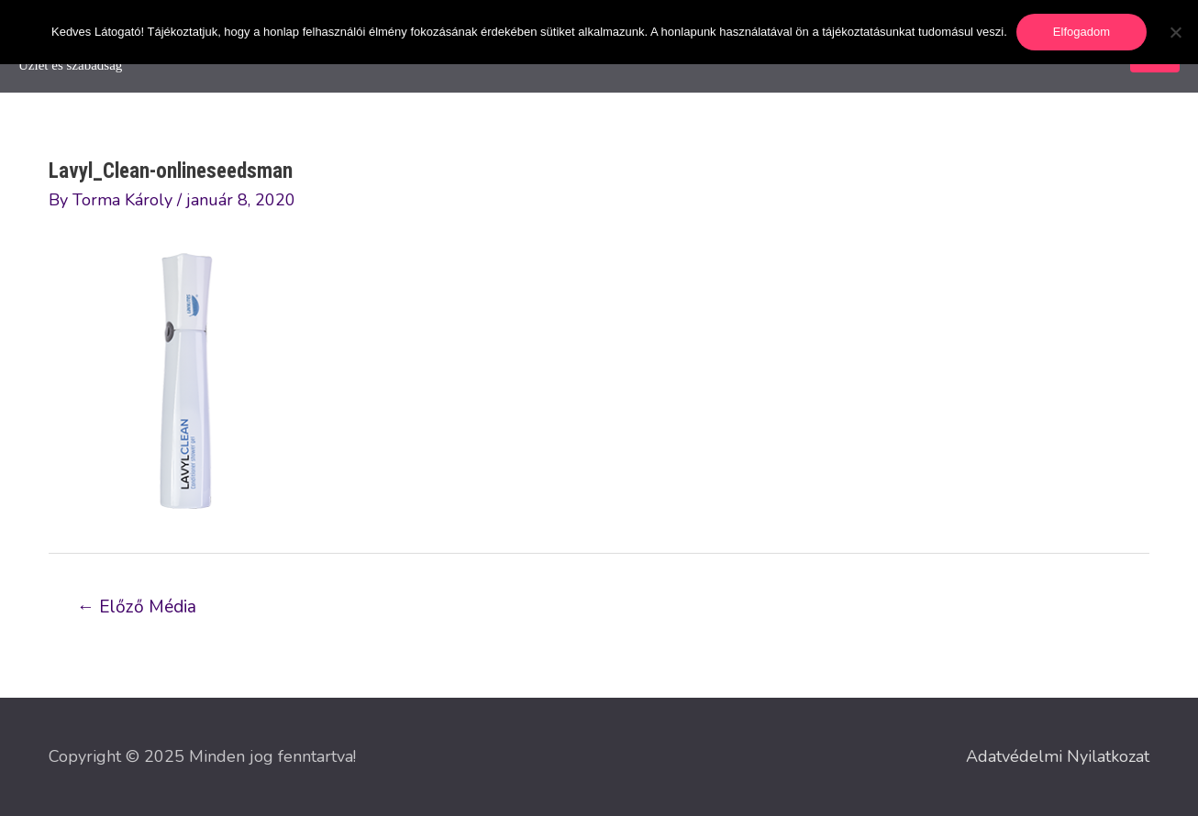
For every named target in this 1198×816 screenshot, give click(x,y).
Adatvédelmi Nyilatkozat (1057, 756)
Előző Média (136, 607)
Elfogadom (1081, 32)
